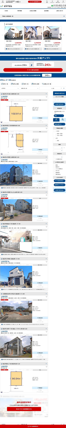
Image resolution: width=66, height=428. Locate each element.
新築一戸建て (59, 133)
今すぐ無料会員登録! (33, 70)
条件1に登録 (15, 84)
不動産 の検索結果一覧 (7, 16)
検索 (47, 2)
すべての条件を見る (59, 180)
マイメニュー (52, 2)
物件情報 (19, 11)
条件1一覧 (4, 84)
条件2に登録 (35, 84)
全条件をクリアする (59, 184)
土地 (56, 138)
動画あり (56, 167)
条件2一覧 (25, 84)
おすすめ (56, 170)
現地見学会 (57, 174)
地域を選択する (58, 124)
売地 (57, 140)
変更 (56, 115)
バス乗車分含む (58, 159)
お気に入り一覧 (46, 84)
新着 (56, 165)
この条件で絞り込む (59, 104)
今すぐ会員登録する (35, 1)
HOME (2, 2)
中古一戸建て (59, 135)
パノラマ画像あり (58, 168)
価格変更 (57, 172)
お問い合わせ (58, 2)
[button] (63, 34)
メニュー (63, 2)
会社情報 (46, 11)
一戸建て (56, 131)
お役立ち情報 (33, 11)
